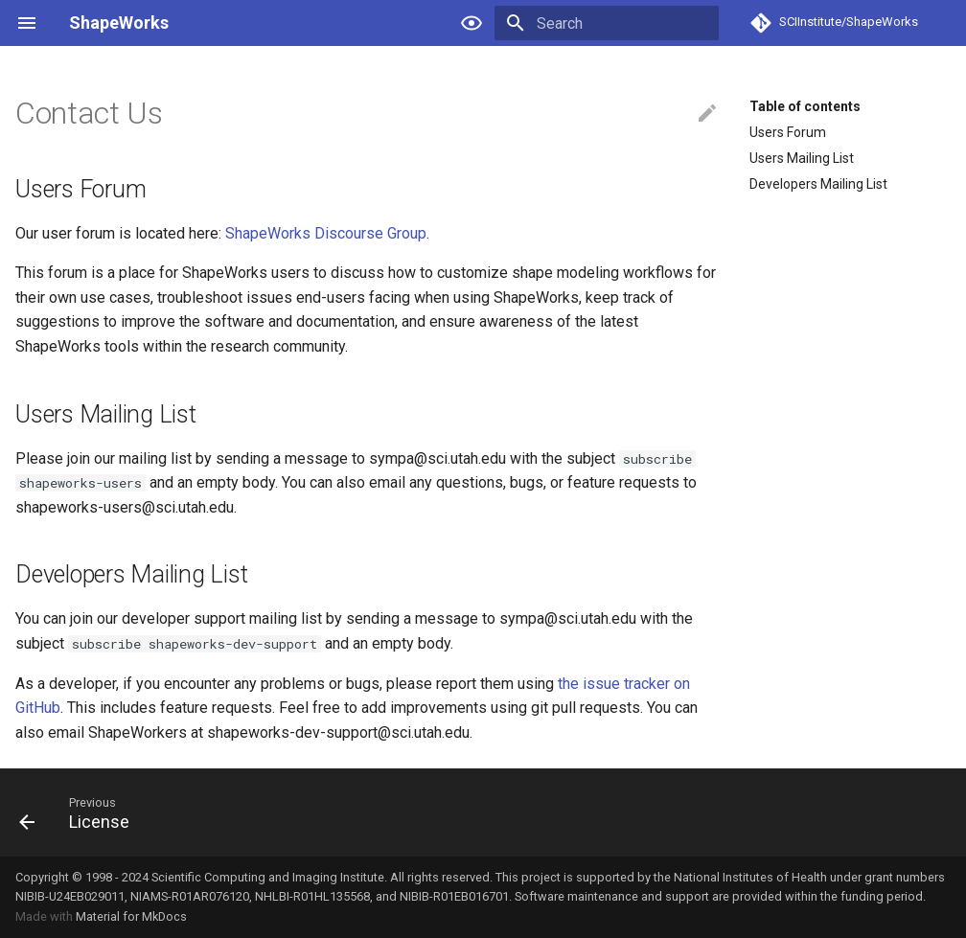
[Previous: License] (80, 812)
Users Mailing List (801, 158)
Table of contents (805, 106)
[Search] (606, 23)
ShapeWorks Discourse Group (325, 233)
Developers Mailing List (818, 184)
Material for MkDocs (131, 916)
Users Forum (787, 132)
